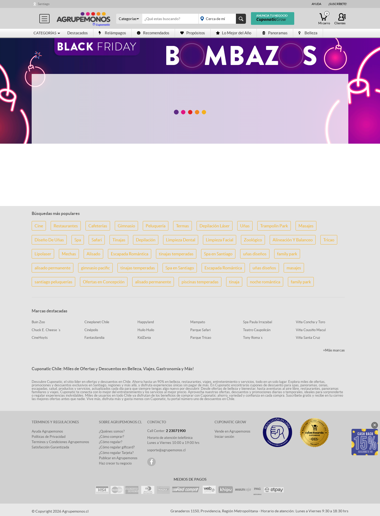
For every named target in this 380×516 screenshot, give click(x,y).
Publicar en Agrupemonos (118, 458)
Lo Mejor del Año (233, 33)
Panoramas (275, 33)
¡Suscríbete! (337, 4)
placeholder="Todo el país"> (221, 19)
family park (287, 253)
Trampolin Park (274, 225)
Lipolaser (43, 253)
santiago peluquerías (53, 281)
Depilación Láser (215, 225)
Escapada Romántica (129, 253)
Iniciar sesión (224, 437)
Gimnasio (126, 225)
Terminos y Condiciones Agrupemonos (60, 442)
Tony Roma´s (253, 338)
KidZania (144, 338)
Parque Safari (200, 330)
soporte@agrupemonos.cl (166, 450)
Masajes (306, 225)
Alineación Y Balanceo (293, 239)
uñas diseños (255, 253)
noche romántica (265, 281)
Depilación (145, 239)
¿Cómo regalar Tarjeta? (116, 453)
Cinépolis (91, 330)
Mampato (197, 322)
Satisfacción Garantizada (50, 447)
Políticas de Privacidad (48, 437)
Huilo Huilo (145, 330)
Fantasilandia (94, 338)
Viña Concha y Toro (310, 322)
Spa (77, 239)
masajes (294, 267)
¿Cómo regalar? (110, 442)
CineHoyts (40, 338)
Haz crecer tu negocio (115, 463)
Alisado (93, 253)
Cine (39, 225)
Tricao (328, 239)
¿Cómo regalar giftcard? (117, 447)
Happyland (145, 322)
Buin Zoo (38, 322)
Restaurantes (66, 225)
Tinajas (118, 239)
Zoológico (253, 239)
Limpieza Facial (219, 239)
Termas (182, 225)
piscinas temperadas (200, 281)
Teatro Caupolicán (256, 330)
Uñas (245, 225)
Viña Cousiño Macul (311, 330)
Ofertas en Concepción (104, 281)
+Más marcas (334, 350)
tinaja (234, 281)
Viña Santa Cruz (308, 338)
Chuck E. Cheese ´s (46, 330)
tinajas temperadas (176, 253)
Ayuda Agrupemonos (47, 431)
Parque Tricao (200, 338)
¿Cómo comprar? (111, 437)
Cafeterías (97, 225)
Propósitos (192, 33)
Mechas (69, 253)
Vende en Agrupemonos (232, 431)
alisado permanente (52, 267)
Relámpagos (112, 33)
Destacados (77, 33)
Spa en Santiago (218, 253)
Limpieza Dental (180, 239)
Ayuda (316, 4)
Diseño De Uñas (49, 239)
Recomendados (153, 33)
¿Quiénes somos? (112, 431)
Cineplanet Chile (96, 322)
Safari (97, 239)
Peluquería (155, 225)
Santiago (44, 4)
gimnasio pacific (95, 267)
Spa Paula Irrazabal (257, 322)
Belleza (307, 33)
